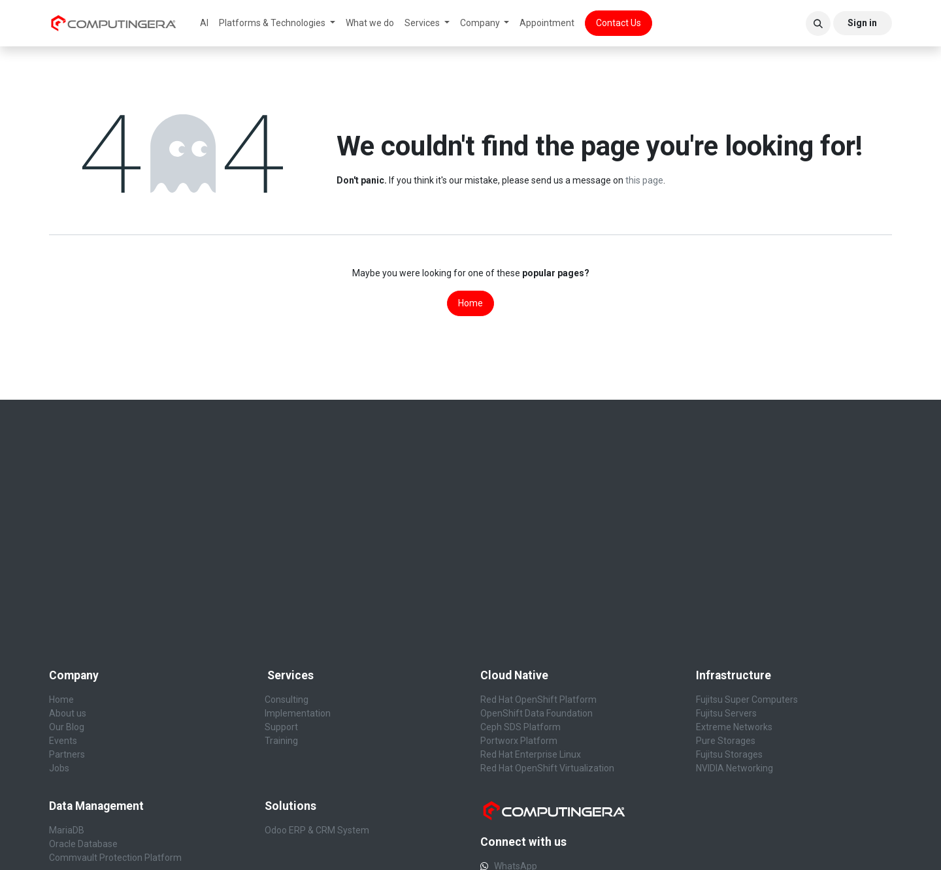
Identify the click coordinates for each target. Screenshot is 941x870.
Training (281, 740)
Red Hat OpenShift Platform (538, 699)
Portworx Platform (518, 740)
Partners (67, 754)
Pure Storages (725, 740)
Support (281, 727)
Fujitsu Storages (729, 754)
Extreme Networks (734, 727)
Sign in (862, 23)
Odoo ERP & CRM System (317, 830)
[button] (818, 23)
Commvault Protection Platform (115, 857)
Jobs (59, 768)
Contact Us (618, 23)
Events (63, 740)
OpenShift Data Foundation (536, 713)
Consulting (286, 699)
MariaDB (66, 830)
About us (67, 713)
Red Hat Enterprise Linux (530, 754)
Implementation (298, 713)
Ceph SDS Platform (520, 727)
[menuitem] (204, 23)
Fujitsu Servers (727, 713)
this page (644, 180)
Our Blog (66, 727)
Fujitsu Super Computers (747, 699)
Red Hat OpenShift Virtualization (547, 768)
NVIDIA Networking (734, 768)
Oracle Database (83, 844)
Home (470, 303)
